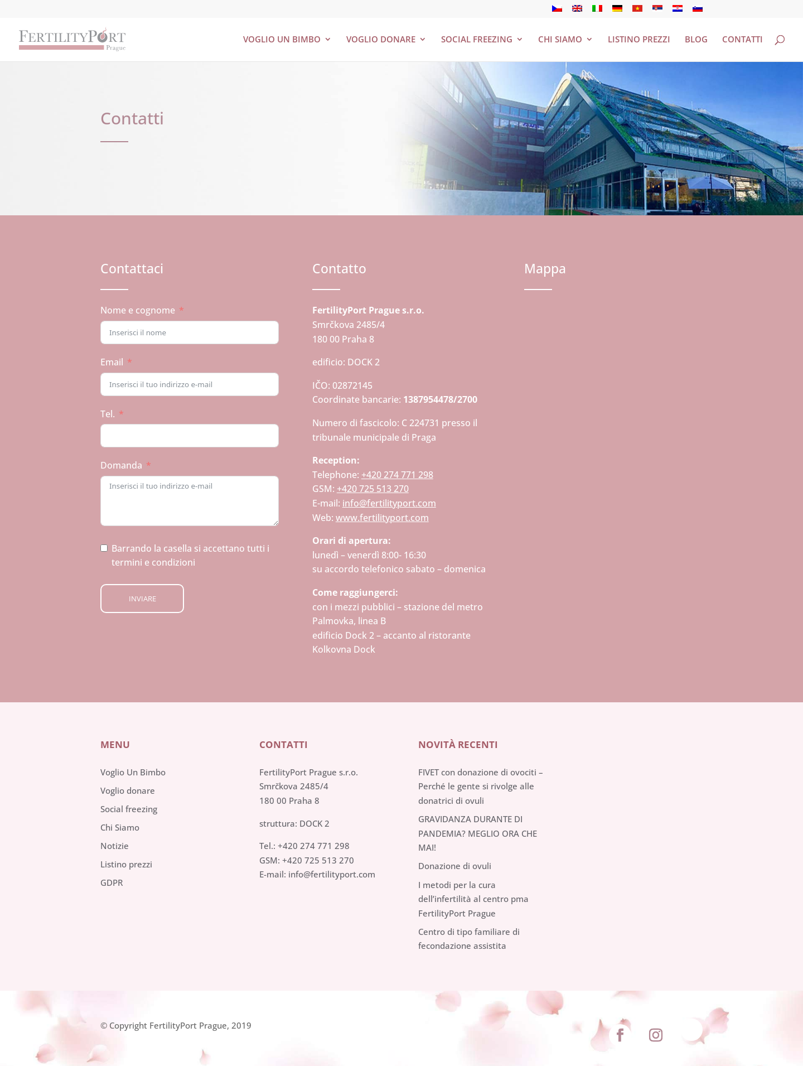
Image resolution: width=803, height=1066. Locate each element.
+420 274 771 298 (397, 475)
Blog (696, 40)
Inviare (142, 599)
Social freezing (476, 40)
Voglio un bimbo (282, 40)
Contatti (742, 40)
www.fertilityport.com (382, 518)
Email (111, 362)
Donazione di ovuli (454, 865)
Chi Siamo (119, 827)
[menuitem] (557, 11)
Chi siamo (560, 40)
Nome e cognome (137, 310)
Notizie (114, 845)
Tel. (107, 414)
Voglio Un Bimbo (133, 772)
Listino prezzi (126, 864)
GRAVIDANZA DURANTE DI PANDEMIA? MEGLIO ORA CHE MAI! (477, 833)
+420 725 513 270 (373, 489)
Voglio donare (380, 40)
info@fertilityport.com (389, 503)
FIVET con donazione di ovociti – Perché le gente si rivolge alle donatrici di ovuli (480, 786)
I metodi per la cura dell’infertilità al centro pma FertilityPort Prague (473, 899)
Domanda (121, 465)
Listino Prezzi (639, 40)
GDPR (111, 882)
